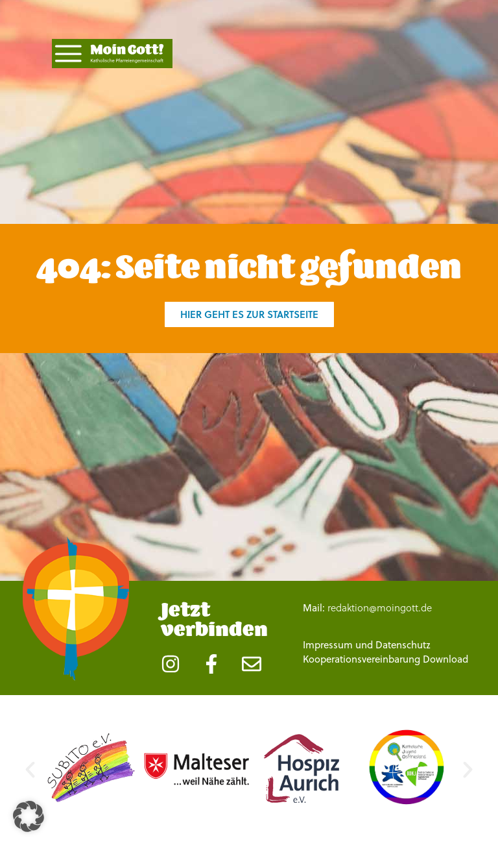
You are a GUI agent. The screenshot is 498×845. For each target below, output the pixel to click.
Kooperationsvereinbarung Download (385, 659)
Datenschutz (403, 644)
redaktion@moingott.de (379, 607)
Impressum (328, 644)
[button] (30, 769)
